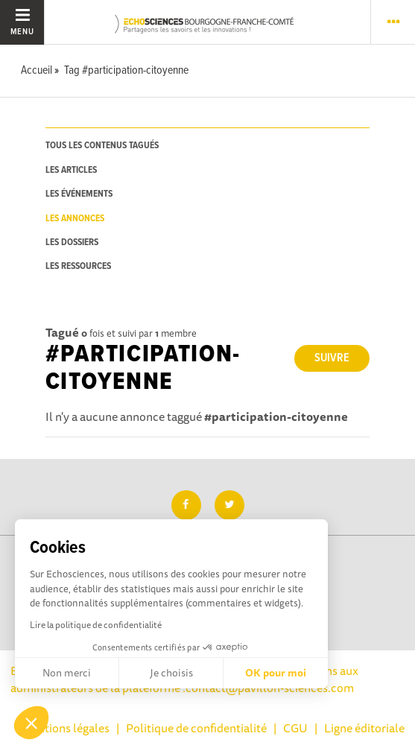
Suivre (331, 358)
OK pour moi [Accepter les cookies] (275, 673)
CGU (295, 728)
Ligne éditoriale (364, 728)
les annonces (74, 218)
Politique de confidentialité (196, 728)
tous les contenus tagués (102, 145)
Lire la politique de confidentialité (96, 625)
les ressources (78, 266)
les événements (79, 194)
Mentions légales (66, 728)
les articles (71, 170)
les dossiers (71, 242)
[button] (31, 723)
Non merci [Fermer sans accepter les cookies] (66, 673)
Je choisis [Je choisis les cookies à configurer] (171, 673)
